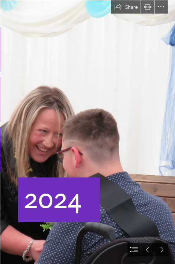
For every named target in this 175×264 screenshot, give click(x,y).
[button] (126, 7)
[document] (87, 132)
